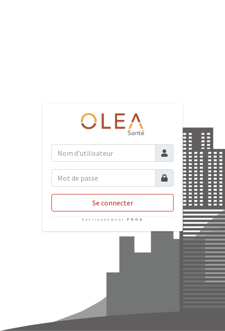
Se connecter (112, 202)
